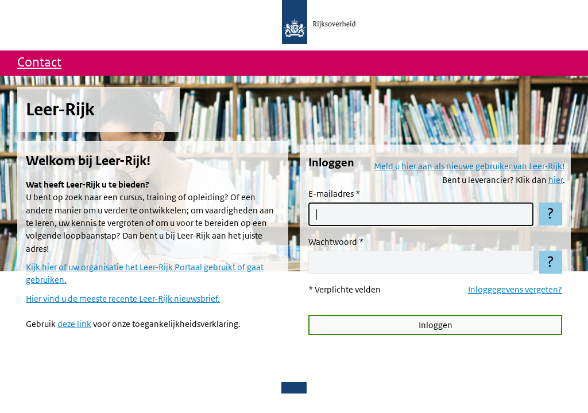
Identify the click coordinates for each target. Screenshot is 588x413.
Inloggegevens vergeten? (515, 290)
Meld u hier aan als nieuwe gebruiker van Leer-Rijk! (469, 166)
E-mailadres (331, 194)
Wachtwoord (332, 242)
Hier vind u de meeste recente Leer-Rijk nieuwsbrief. (123, 299)
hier (555, 180)
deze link (74, 324)
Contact (39, 62)
